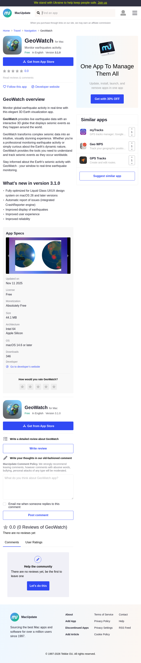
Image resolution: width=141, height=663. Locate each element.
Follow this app (15, 86)
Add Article (72, 634)
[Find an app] (38, 13)
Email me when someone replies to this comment (33, 505)
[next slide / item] (67, 255)
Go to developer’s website (23, 366)
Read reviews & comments (18, 77)
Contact (123, 614)
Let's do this (38, 586)
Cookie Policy (102, 634)
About (69, 614)
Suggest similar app (107, 176)
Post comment (38, 515)
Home (6, 30)
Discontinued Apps (77, 627)
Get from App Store (38, 61)
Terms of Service (103, 614)
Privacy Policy (102, 621)
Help (121, 621)
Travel (17, 30)
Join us (102, 3)
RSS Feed (125, 627)
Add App (70, 621)
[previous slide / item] (8, 255)
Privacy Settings (103, 627)
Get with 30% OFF (107, 99)
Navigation (30, 30)
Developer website (45, 86)
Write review (38, 448)
